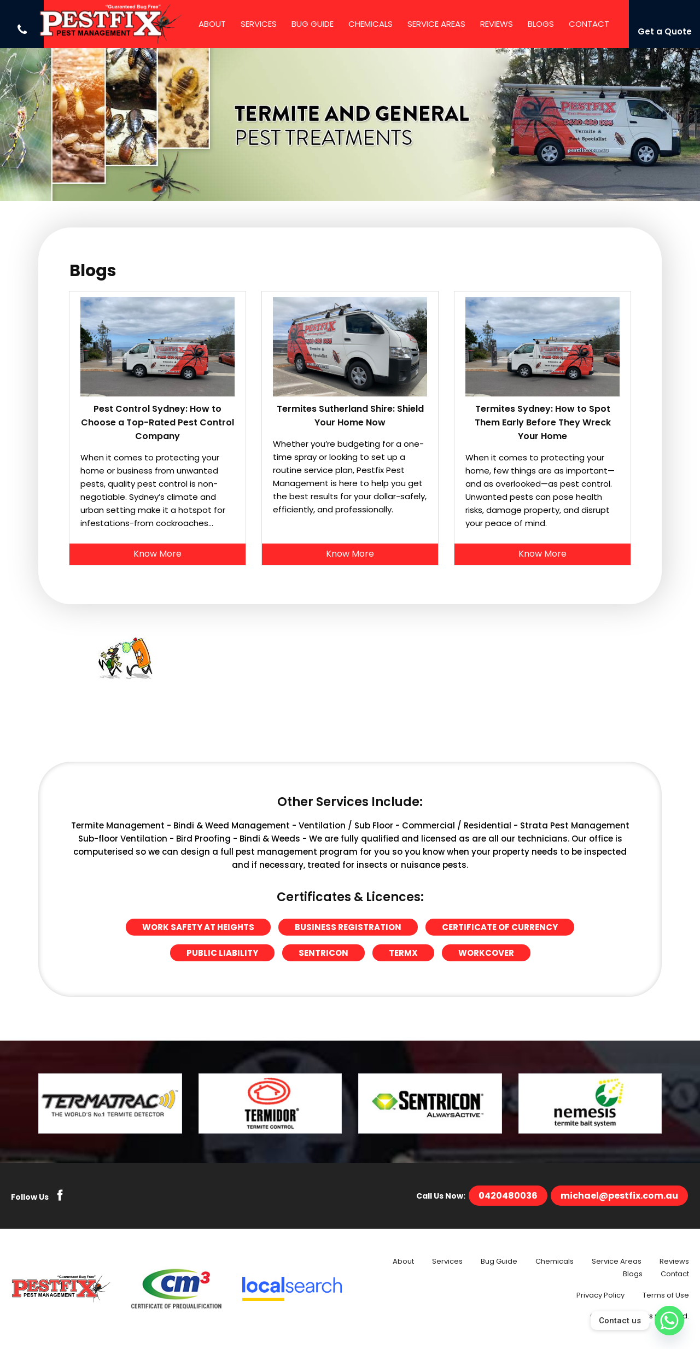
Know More (157, 553)
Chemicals (370, 24)
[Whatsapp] (669, 1320)
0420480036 (508, 1195)
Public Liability (222, 953)
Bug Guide (312, 24)
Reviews (496, 24)
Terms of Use (666, 1295)
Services (259, 24)
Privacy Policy (600, 1295)
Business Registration (348, 927)
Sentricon (323, 953)
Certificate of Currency (500, 927)
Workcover (486, 953)
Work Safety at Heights (198, 927)
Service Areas (436, 24)
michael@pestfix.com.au (619, 1195)
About (212, 24)
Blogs (541, 24)
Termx (403, 953)
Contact (589, 24)
